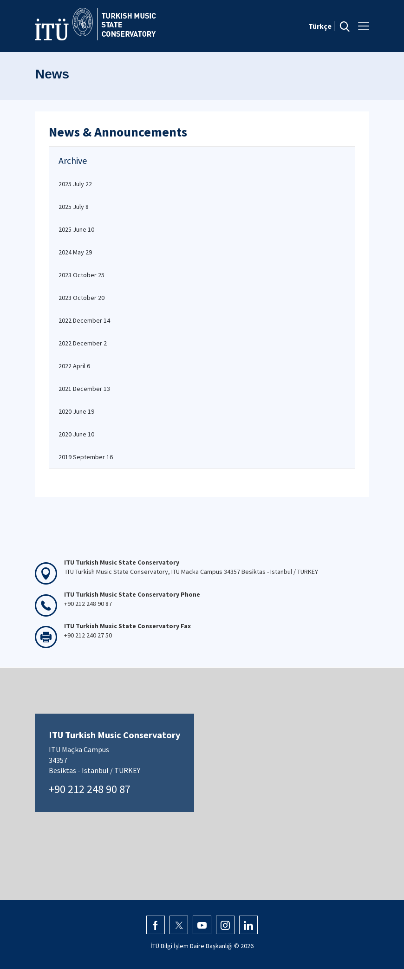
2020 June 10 (76, 434)
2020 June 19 (76, 411)
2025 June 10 (76, 229)
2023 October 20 (81, 297)
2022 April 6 (74, 366)
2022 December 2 (83, 343)
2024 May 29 (75, 252)
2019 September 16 (86, 457)
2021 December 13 (84, 388)
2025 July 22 (75, 184)
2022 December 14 (84, 320)
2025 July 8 (74, 206)
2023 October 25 (81, 275)
